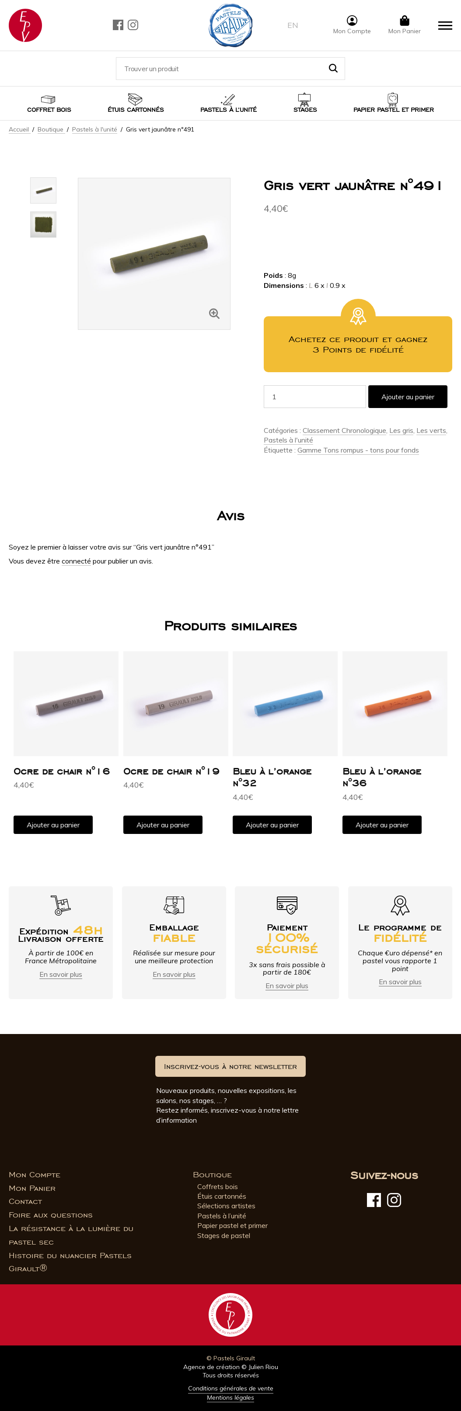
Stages (305, 110)
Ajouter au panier (407, 396)
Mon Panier (32, 1188)
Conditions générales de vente (230, 1388)
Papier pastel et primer (232, 1225)
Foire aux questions (51, 1215)
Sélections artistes (226, 1205)
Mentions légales (230, 1397)
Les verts (431, 430)
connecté (76, 561)
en (292, 25)
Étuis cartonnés (136, 110)
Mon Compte (34, 1174)
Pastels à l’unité (228, 110)
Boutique (51, 129)
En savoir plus (60, 974)
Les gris (401, 430)
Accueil (20, 129)
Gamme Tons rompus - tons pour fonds (358, 450)
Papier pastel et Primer (393, 110)
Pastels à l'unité (94, 129)
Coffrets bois (217, 1186)
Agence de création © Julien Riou (230, 1367)
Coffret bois (49, 110)
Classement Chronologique (344, 430)
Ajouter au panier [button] (53, 824)
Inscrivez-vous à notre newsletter (230, 1066)
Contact (25, 1201)
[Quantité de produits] (315, 396)
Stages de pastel (223, 1235)
